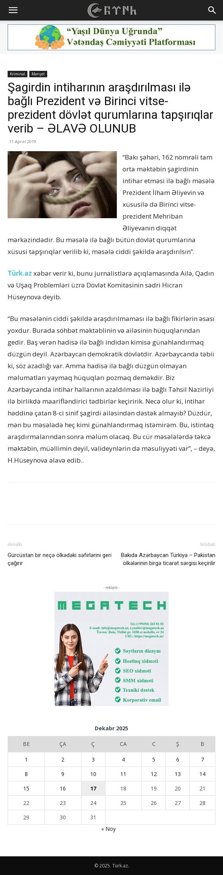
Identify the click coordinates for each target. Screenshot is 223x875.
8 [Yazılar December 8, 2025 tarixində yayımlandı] (26, 774)
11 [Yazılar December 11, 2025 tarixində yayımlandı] (123, 774)
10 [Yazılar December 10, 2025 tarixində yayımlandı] (93, 774)
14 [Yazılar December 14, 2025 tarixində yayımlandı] (202, 774)
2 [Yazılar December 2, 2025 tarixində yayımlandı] (62, 759)
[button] (13, 10)
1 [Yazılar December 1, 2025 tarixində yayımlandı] (26, 759)
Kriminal (17, 74)
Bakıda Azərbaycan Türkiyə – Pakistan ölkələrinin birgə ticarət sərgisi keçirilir (168, 559)
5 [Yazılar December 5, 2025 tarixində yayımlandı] (153, 759)
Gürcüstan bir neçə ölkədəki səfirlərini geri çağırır (60, 559)
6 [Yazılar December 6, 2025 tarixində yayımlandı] (177, 759)
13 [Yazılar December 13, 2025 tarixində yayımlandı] (178, 774)
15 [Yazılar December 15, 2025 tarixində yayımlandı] (26, 788)
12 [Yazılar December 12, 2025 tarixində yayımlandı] (154, 774)
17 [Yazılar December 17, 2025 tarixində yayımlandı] (93, 788)
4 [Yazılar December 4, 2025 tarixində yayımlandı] (123, 759)
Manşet (38, 74)
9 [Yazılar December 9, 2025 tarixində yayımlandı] (62, 774)
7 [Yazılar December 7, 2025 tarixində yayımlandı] (202, 759)
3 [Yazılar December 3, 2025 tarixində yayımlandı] (93, 759)
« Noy (108, 828)
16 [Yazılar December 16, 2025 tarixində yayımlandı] (63, 788)
